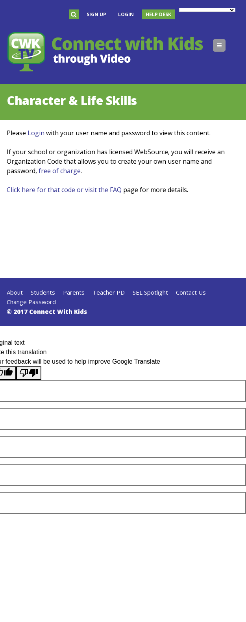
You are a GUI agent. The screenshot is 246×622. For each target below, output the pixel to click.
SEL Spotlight (150, 292)
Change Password (31, 302)
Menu (225, 45)
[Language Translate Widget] (207, 10)
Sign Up (96, 14)
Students (43, 292)
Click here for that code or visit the (58, 189)
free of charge (60, 170)
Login (126, 14)
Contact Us (191, 292)
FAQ (116, 189)
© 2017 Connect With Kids (47, 312)
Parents (74, 292)
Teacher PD (108, 292)
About (15, 292)
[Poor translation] (28, 373)
